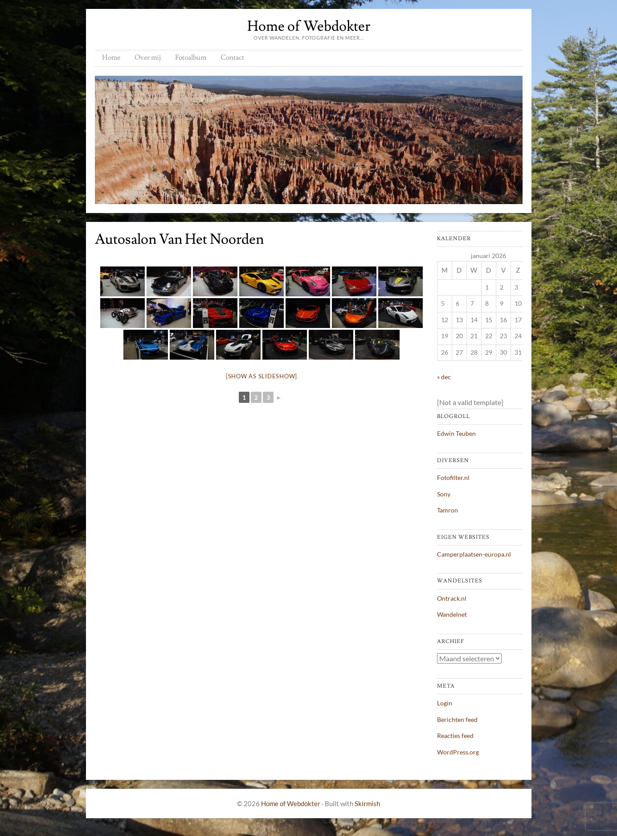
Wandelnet (452, 614)
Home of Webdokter (308, 26)
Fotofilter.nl (453, 477)
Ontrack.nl (451, 598)
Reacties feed (455, 735)
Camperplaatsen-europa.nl (474, 554)
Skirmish (367, 803)
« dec (444, 377)
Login (444, 703)
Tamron (447, 510)
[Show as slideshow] (261, 376)
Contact (232, 57)
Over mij (148, 57)
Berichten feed (457, 719)
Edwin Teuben (456, 433)
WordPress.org (458, 752)
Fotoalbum (190, 57)
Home (111, 57)
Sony (443, 494)
